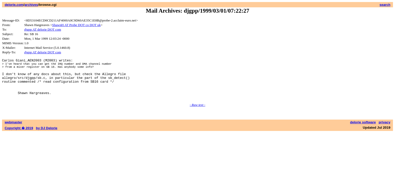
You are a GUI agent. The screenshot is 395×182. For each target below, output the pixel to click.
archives (31, 5)
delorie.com (14, 5)
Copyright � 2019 (19, 136)
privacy (384, 130)
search (385, 5)
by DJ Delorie (46, 136)
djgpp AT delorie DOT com (42, 29)
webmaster (13, 130)
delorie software (363, 130)
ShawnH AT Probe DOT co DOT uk (76, 25)
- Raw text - (197, 113)
